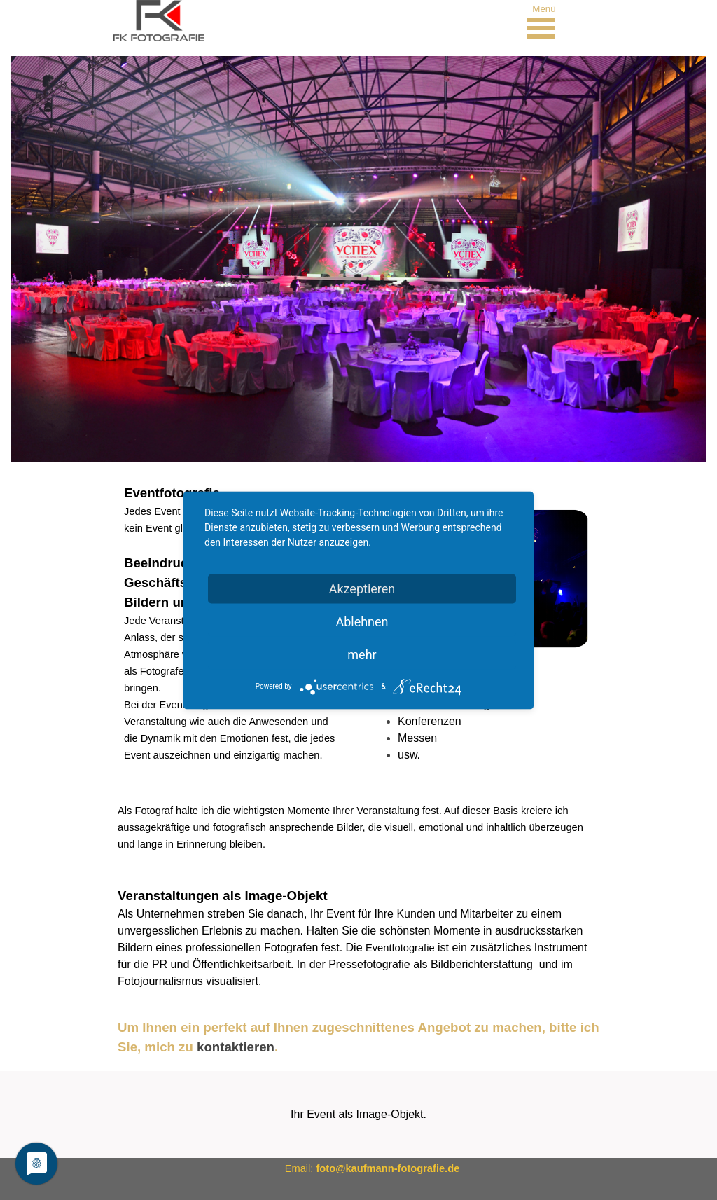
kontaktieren (235, 1047)
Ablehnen (361, 621)
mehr (361, 654)
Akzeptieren (362, 588)
